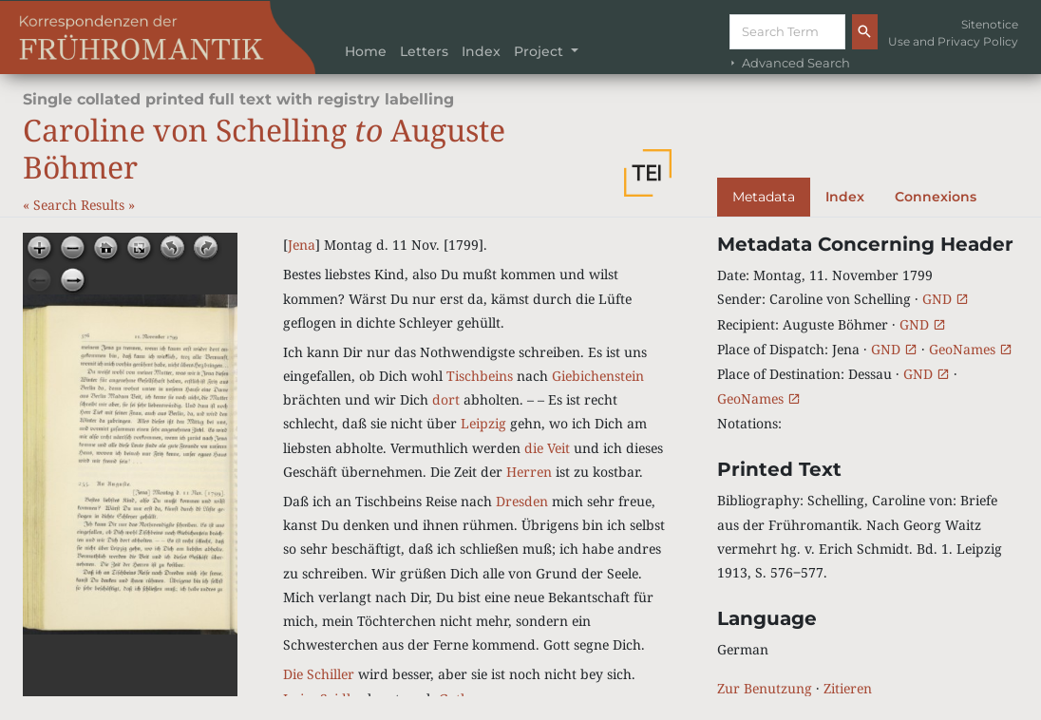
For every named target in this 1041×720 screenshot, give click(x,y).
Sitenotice (989, 24)
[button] (648, 173)
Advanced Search (788, 63)
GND (945, 299)
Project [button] (540, 51)
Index (481, 51)
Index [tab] (844, 196)
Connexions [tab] (935, 196)
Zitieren (847, 688)
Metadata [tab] (763, 196)
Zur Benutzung (764, 688)
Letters (424, 51)
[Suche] (787, 31)
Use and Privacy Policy (953, 41)
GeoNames (971, 349)
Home (366, 51)
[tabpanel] (867, 466)
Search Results (80, 205)
